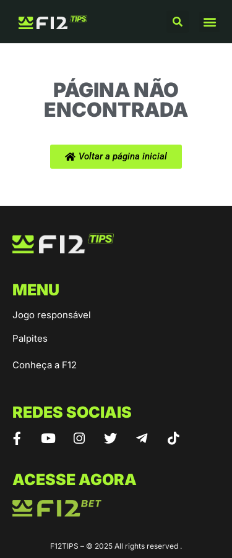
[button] (177, 22)
